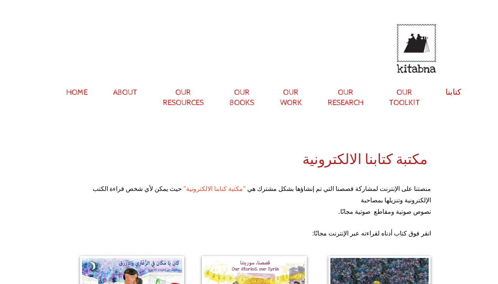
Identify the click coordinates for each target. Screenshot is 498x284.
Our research (346, 97)
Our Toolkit (404, 97)
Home (77, 92)
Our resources (183, 97)
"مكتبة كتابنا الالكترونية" (214, 188)
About (125, 92)
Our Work (291, 97)
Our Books (241, 97)
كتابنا (453, 92)
